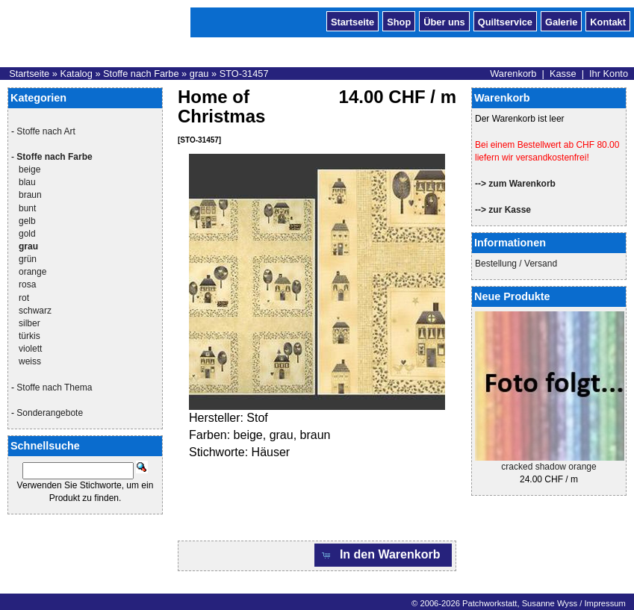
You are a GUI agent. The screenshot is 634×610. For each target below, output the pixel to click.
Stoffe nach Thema (54, 387)
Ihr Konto (608, 73)
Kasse (563, 73)
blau (27, 182)
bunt (27, 208)
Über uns (443, 20)
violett (30, 348)
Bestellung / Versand (516, 263)
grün (28, 259)
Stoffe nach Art (45, 131)
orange (32, 272)
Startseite (352, 20)
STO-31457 (244, 73)
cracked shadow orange (548, 466)
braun (30, 195)
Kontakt (608, 20)
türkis (29, 336)
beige (29, 169)
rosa (27, 284)
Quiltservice (505, 20)
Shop (399, 20)
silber (29, 323)
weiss (30, 361)
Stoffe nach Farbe (141, 73)
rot (24, 298)
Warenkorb (513, 73)
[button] (383, 555)
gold (27, 233)
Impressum (604, 603)
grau (199, 73)
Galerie (561, 20)
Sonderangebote (49, 413)
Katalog (76, 73)
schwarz (35, 310)
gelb (27, 221)
